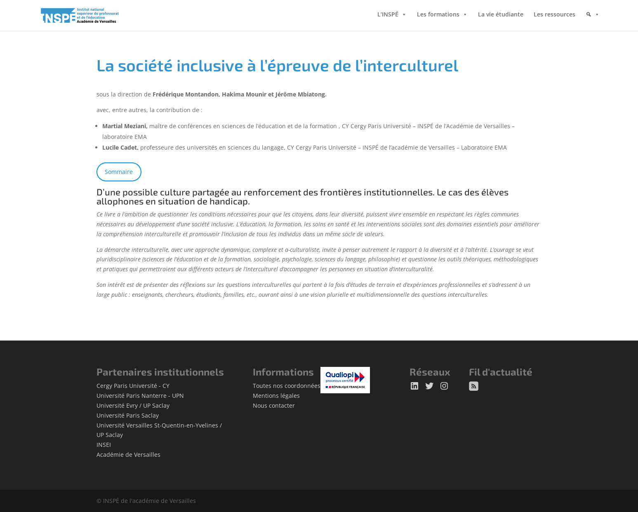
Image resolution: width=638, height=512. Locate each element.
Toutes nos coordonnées (286, 386)
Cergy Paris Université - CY (133, 386)
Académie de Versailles (128, 454)
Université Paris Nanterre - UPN (140, 395)
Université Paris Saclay (128, 415)
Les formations (438, 16)
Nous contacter (274, 405)
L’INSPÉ (387, 16)
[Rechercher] (592, 22)
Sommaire (119, 172)
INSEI (104, 445)
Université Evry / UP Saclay (133, 405)
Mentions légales (276, 395)
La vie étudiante (500, 16)
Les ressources (554, 16)
